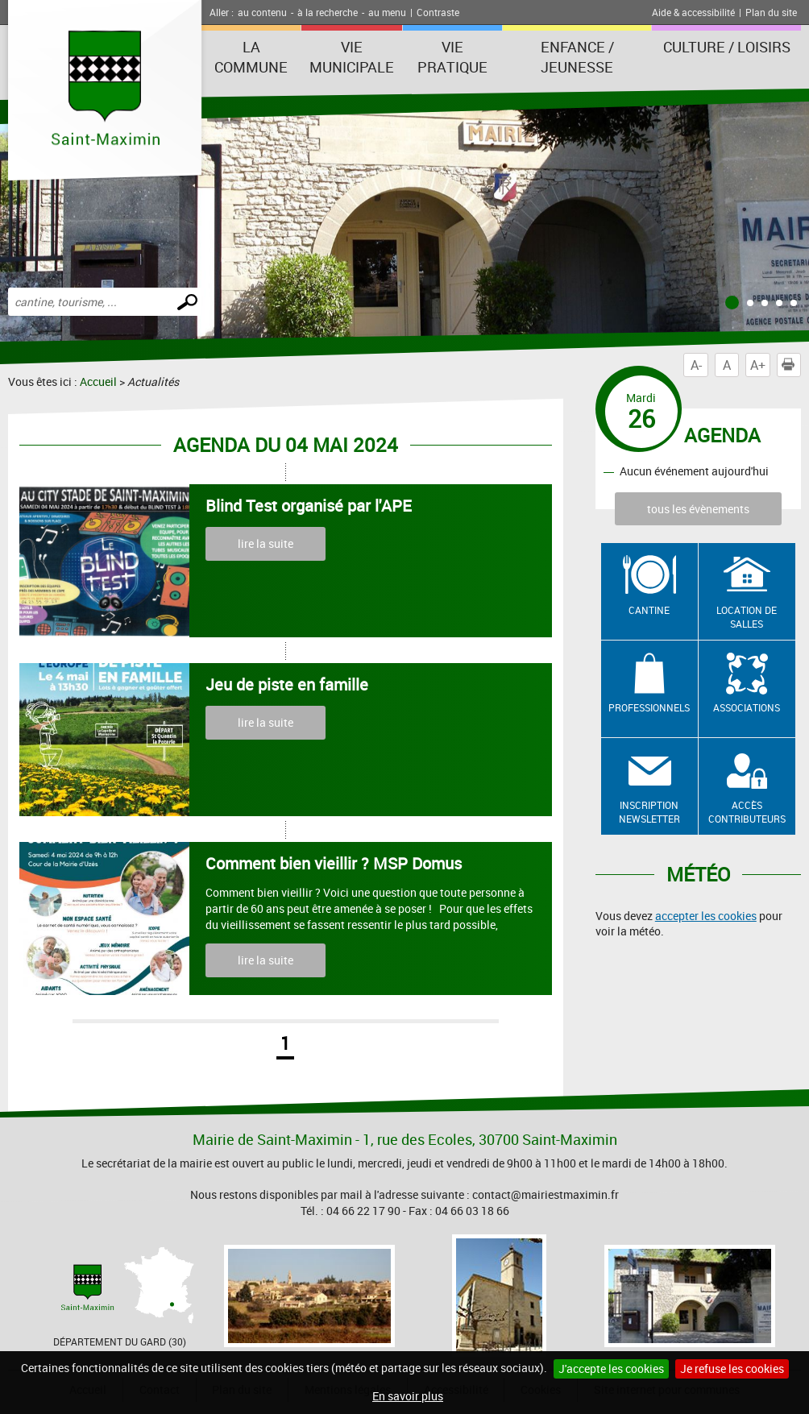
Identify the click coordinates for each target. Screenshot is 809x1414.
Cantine (649, 609)
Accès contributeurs (747, 811)
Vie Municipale (351, 57)
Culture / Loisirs (726, 46)
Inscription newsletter (649, 811)
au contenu (262, 12)
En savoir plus (407, 1396)
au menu (387, 12)
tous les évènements (698, 508)
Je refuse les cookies (732, 1368)
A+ (757, 365)
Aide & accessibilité (693, 12)
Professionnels (649, 707)
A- (696, 365)
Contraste (438, 12)
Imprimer (791, 365)
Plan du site (771, 12)
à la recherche (327, 12)
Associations (746, 707)
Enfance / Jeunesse (577, 57)
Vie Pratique (452, 57)
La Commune (251, 57)
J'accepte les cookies (611, 1368)
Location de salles (746, 616)
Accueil (98, 381)
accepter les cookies (706, 915)
